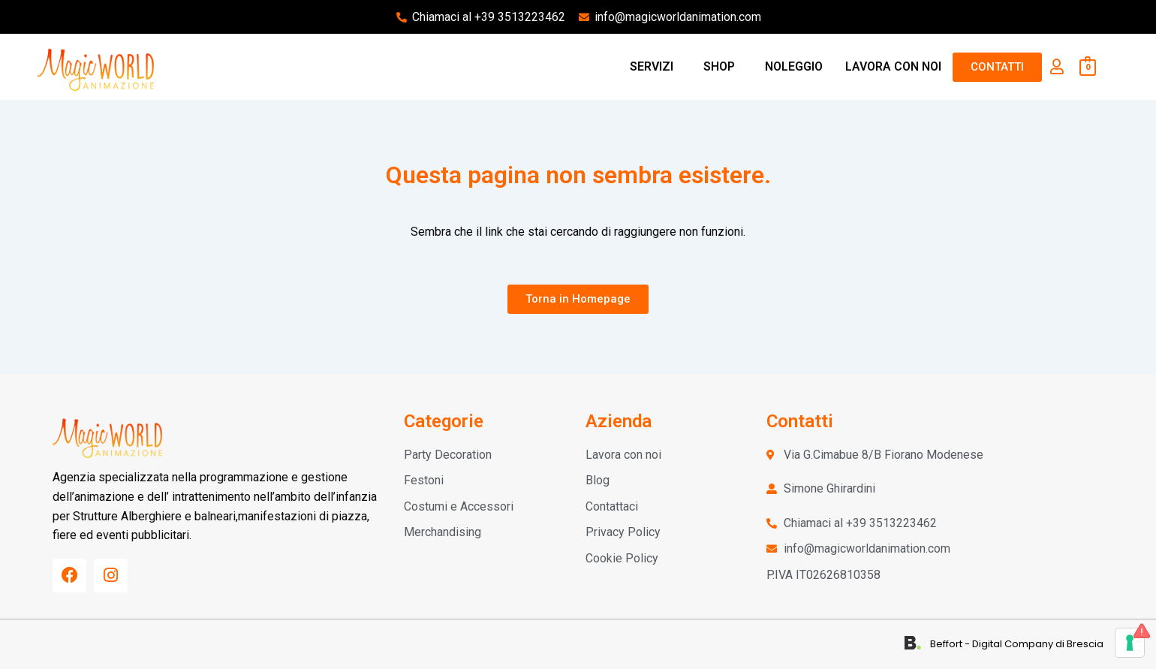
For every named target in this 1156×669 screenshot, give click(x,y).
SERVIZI (651, 66)
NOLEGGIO (794, 66)
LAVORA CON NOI (893, 66)
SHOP (719, 66)
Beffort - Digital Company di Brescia (1016, 644)
